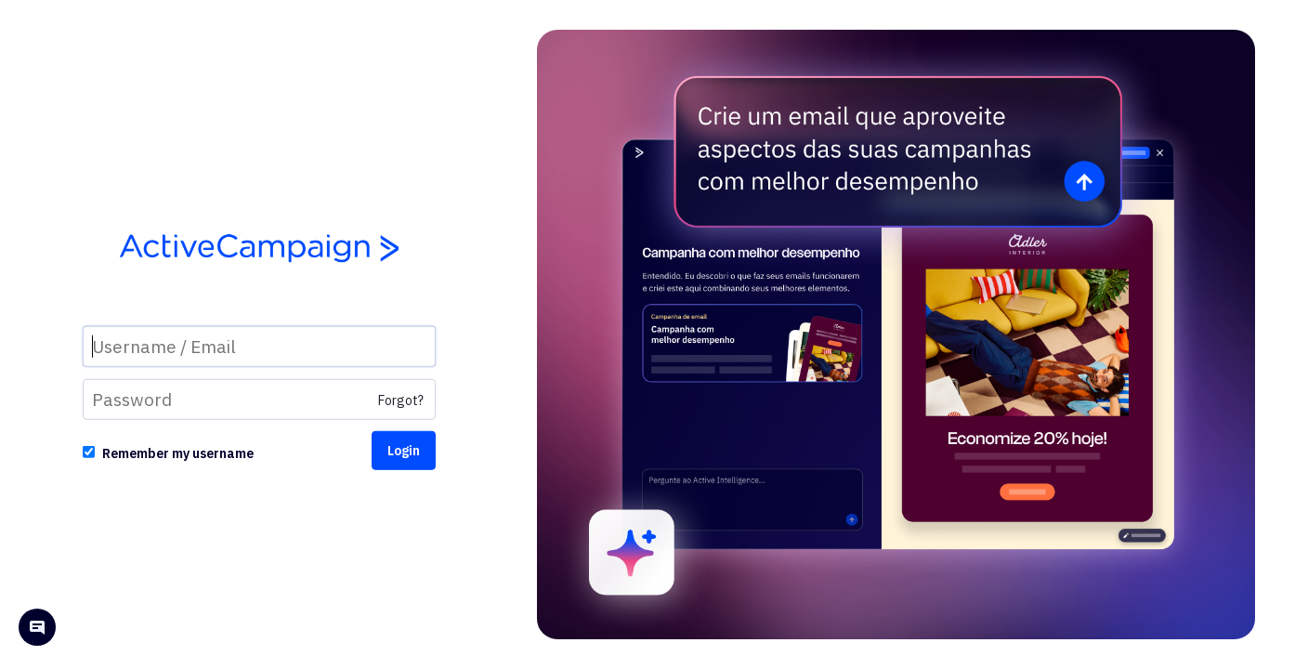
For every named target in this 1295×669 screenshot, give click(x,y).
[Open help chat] (37, 629)
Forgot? (401, 400)
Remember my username (178, 453)
